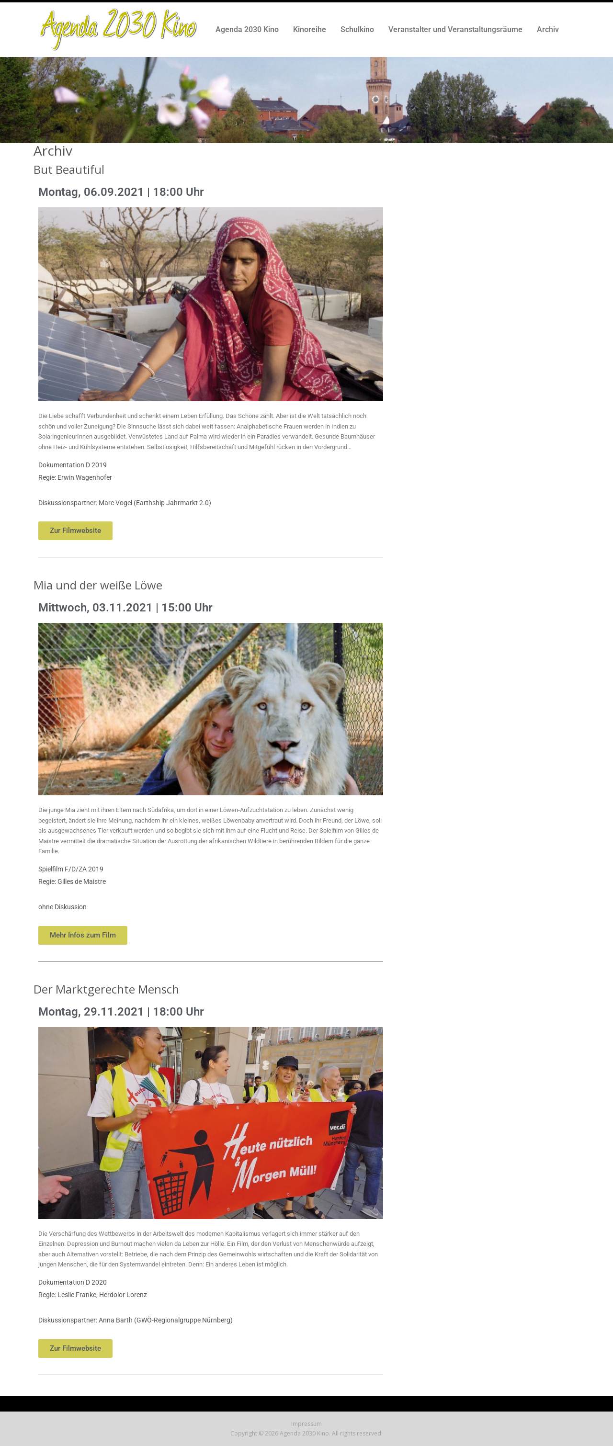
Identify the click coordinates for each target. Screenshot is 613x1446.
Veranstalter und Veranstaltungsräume (455, 29)
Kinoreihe (309, 29)
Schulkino (357, 29)
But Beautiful (69, 169)
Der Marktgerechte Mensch (106, 989)
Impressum (306, 1424)
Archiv (548, 29)
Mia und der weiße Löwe (98, 585)
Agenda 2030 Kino (247, 29)
